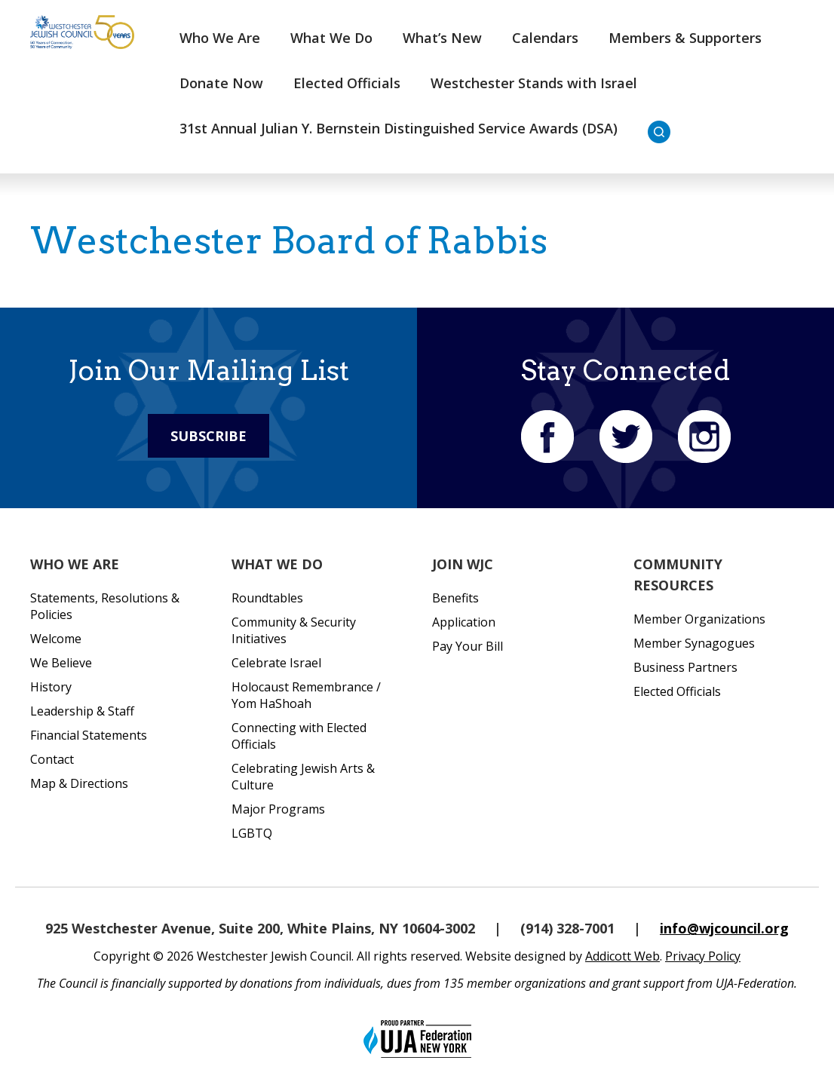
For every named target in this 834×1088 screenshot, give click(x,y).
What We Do (331, 38)
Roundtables (267, 598)
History (51, 687)
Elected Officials (346, 83)
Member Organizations (699, 619)
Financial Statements (88, 735)
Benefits (455, 598)
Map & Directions (79, 783)
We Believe (61, 662)
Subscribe (208, 436)
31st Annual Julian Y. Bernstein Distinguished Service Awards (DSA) (398, 128)
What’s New (442, 38)
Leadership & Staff (82, 711)
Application (463, 622)
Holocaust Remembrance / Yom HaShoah (306, 695)
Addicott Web (622, 956)
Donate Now (221, 83)
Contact (52, 759)
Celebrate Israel (276, 662)
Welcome (55, 638)
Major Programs (278, 809)
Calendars (545, 38)
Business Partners (685, 667)
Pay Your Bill (467, 646)
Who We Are (219, 38)
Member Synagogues (694, 643)
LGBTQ (251, 833)
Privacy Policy (702, 956)
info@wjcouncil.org (724, 928)
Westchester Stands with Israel (534, 83)
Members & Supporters (685, 38)
